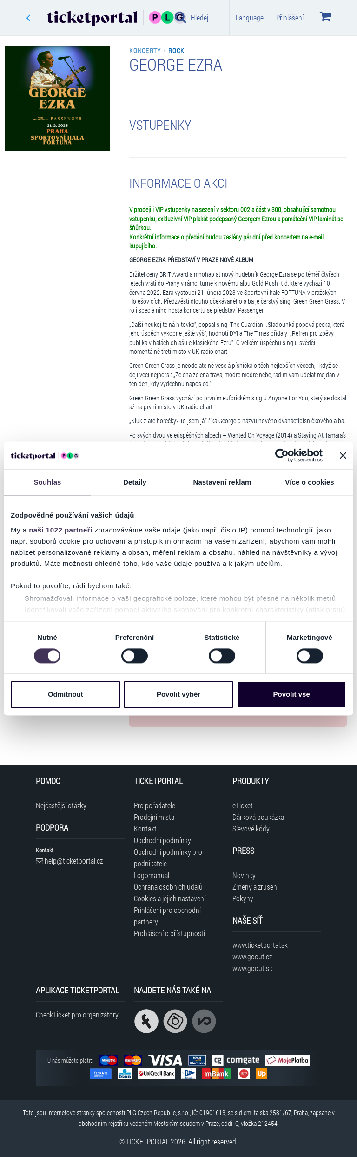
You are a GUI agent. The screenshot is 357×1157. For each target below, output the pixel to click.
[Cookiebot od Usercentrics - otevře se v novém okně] (282, 455)
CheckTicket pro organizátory (77, 1014)
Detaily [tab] (134, 482)
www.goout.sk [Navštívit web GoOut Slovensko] (252, 968)
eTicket (242, 805)
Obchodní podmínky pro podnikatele (168, 857)
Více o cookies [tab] (309, 482)
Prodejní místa (154, 817)
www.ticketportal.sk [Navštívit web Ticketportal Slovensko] (260, 945)
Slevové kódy (251, 828)
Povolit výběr (178, 694)
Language (250, 17)
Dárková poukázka (258, 817)
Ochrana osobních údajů (168, 886)
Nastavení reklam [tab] (222, 482)
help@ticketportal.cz (69, 860)
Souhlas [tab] (47, 482)
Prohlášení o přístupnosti (169, 933)
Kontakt (145, 828)
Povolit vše (291, 694)
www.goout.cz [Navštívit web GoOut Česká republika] (252, 956)
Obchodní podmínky (162, 840)
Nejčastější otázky (61, 805)
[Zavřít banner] (343, 455)
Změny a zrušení (255, 886)
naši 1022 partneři (61, 530)
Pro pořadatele (154, 805)
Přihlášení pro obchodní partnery (167, 915)
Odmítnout (65, 694)
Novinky (244, 875)
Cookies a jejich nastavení (169, 898)
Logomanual (151, 875)
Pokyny (242, 898)
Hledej (191, 17)
